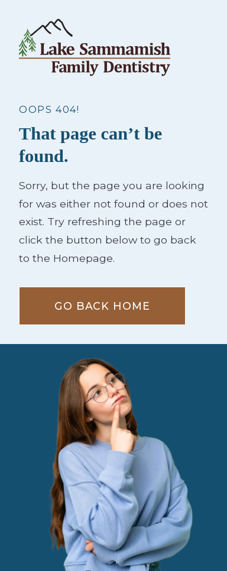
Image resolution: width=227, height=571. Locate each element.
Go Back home (102, 306)
